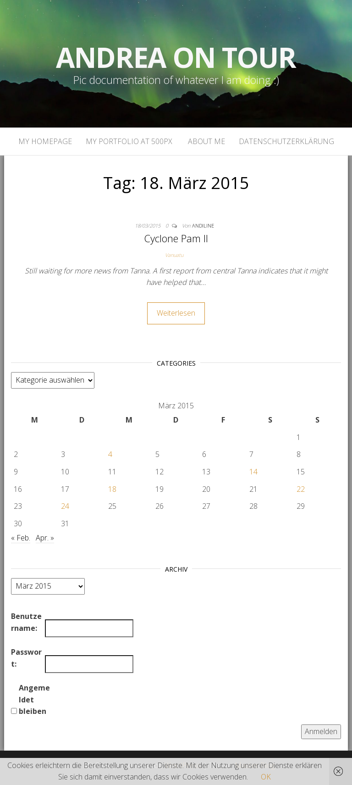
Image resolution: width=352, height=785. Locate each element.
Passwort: (26, 658)
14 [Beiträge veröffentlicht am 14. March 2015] (253, 472)
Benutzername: (26, 622)
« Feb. (20, 538)
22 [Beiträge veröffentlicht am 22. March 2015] (301, 489)
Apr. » (45, 538)
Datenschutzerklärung (286, 141)
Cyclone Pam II (176, 238)
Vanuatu (174, 254)
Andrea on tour (176, 57)
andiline (203, 225)
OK (266, 777)
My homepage (45, 141)
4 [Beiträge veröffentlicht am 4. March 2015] (110, 454)
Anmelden (321, 731)
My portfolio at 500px (129, 141)
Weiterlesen (176, 313)
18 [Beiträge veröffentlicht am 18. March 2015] (112, 489)
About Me (205, 141)
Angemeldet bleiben (34, 699)
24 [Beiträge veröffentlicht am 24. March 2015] (65, 506)
